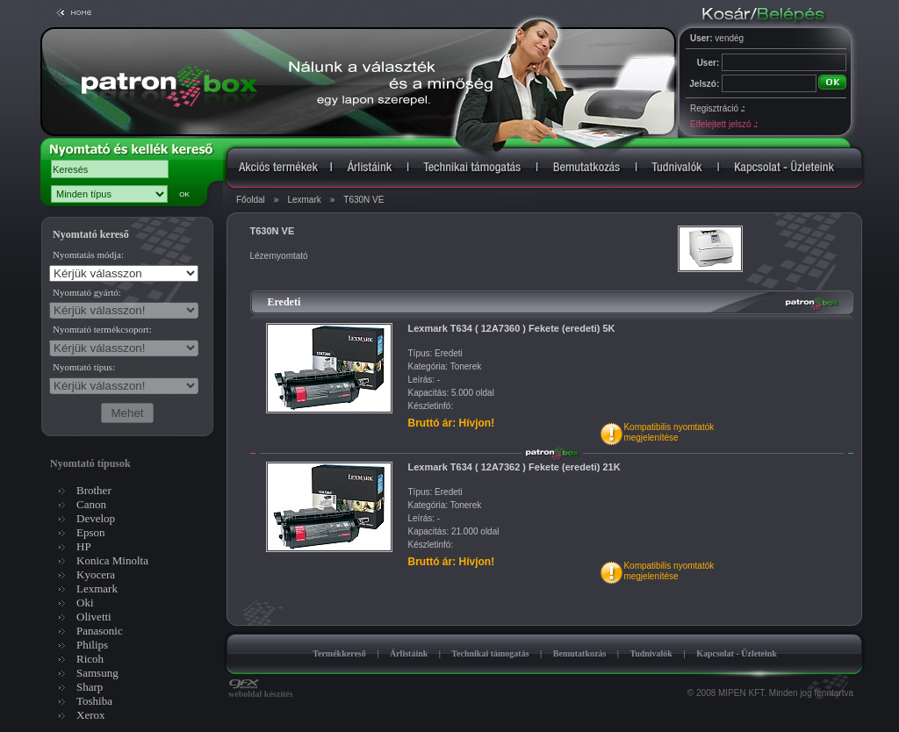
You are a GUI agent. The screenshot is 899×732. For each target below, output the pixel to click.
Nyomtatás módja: (88, 254)
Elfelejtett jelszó (723, 124)
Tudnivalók (650, 653)
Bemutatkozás (580, 653)
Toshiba (94, 700)
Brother (93, 490)
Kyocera (95, 574)
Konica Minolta (112, 560)
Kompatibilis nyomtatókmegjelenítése (668, 432)
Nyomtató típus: (84, 367)
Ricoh (90, 658)
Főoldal (250, 200)
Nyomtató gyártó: (87, 292)
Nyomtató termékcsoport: (102, 329)
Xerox (90, 714)
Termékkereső (339, 653)
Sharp (89, 686)
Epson (90, 532)
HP (83, 546)
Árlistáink (409, 653)
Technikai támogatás (490, 653)
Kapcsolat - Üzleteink (736, 653)
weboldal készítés (260, 690)
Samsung (97, 672)
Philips (92, 644)
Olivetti (93, 616)
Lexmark (303, 200)
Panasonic (99, 630)
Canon (91, 504)
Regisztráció (717, 108)
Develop (95, 518)
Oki (85, 602)
